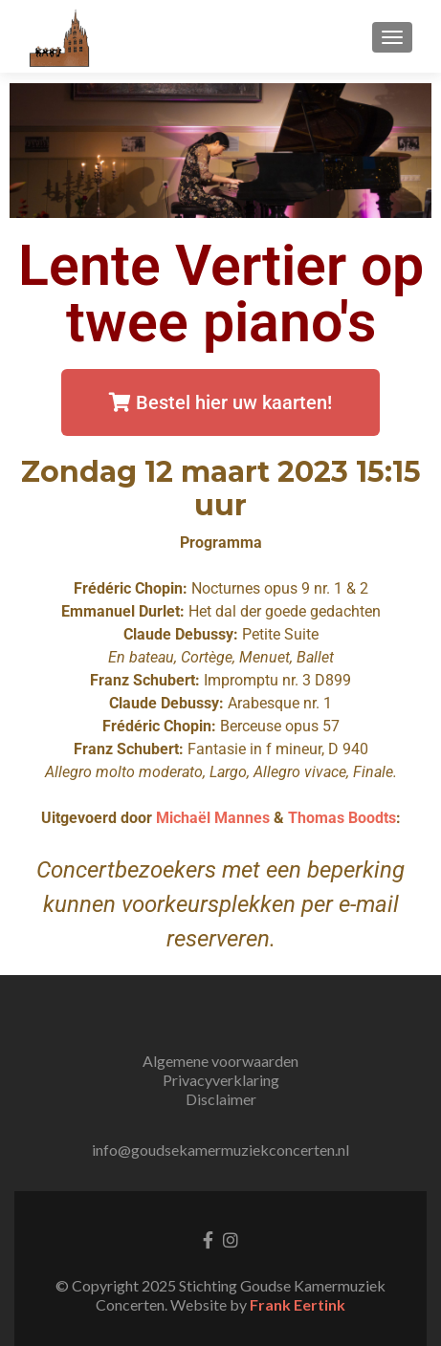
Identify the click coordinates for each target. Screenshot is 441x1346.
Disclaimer (221, 1099)
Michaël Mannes (213, 818)
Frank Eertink (297, 1304)
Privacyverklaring (221, 1080)
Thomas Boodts (342, 818)
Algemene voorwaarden (220, 1061)
